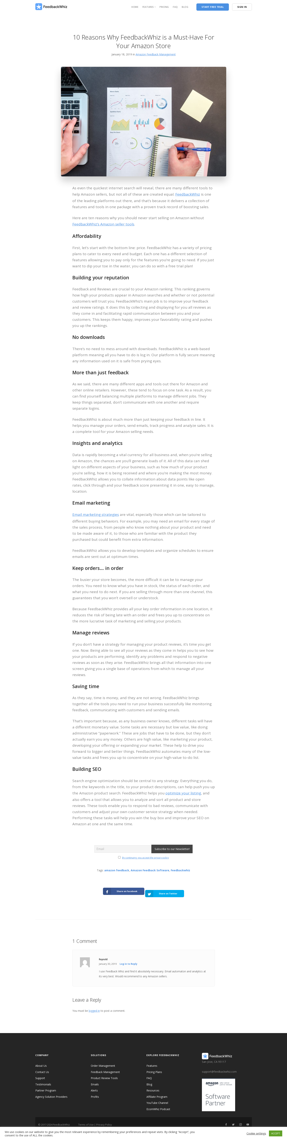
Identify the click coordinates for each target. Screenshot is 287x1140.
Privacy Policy (104, 1121)
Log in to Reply (128, 960)
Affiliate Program (156, 1093)
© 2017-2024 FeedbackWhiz (54, 1121)
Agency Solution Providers (51, 1093)
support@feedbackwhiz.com (219, 1068)
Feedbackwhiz (180, 870)
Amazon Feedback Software (150, 870)
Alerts (94, 1087)
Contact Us (42, 1068)
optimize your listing (183, 793)
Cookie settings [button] (256, 1133)
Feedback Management (105, 1068)
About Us (41, 1062)
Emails (95, 1081)
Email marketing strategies (95, 514)
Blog (185, 7)
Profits (95, 1093)
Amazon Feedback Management (156, 54)
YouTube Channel (157, 1099)
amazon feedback (116, 870)
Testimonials (43, 1081)
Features (151, 1062)
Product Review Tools (104, 1074)
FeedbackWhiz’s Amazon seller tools (103, 224)
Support (40, 1074)
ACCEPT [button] (275, 1133)
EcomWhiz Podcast (158, 1105)
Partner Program (45, 1087)
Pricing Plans (154, 1068)
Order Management (103, 1062)
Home (134, 7)
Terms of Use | (87, 1121)
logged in (94, 1007)
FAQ (175, 7)
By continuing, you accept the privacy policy (145, 857)
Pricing (164, 7)
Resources (152, 1087)
